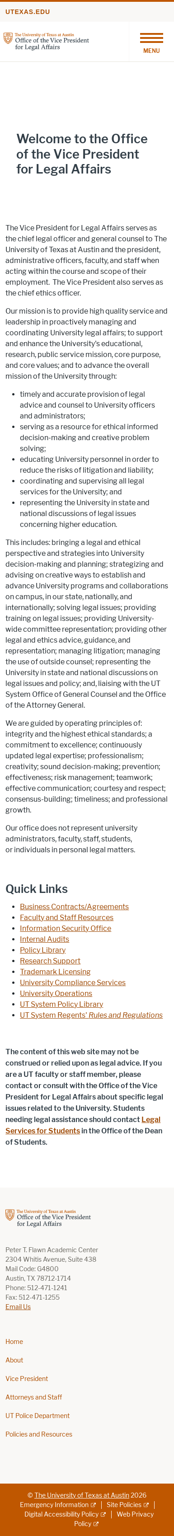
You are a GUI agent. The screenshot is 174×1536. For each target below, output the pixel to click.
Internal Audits (44, 939)
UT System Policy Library (61, 1004)
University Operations (56, 993)
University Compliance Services (73, 982)
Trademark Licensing (55, 972)
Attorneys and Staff (33, 1397)
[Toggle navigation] (151, 41)
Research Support (50, 961)
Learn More (35, 187)
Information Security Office (65, 928)
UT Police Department (37, 1416)
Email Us (18, 1307)
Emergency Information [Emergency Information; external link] (54, 1505)
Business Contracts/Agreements (74, 906)
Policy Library (43, 950)
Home (14, 1342)
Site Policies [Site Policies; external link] (124, 1505)
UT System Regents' (91, 1015)
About (14, 1360)
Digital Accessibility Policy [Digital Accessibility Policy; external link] (61, 1514)
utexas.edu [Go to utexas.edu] (27, 11)
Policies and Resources (38, 1434)
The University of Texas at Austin (81, 1495)
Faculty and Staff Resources (66, 917)
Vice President (26, 1379)
